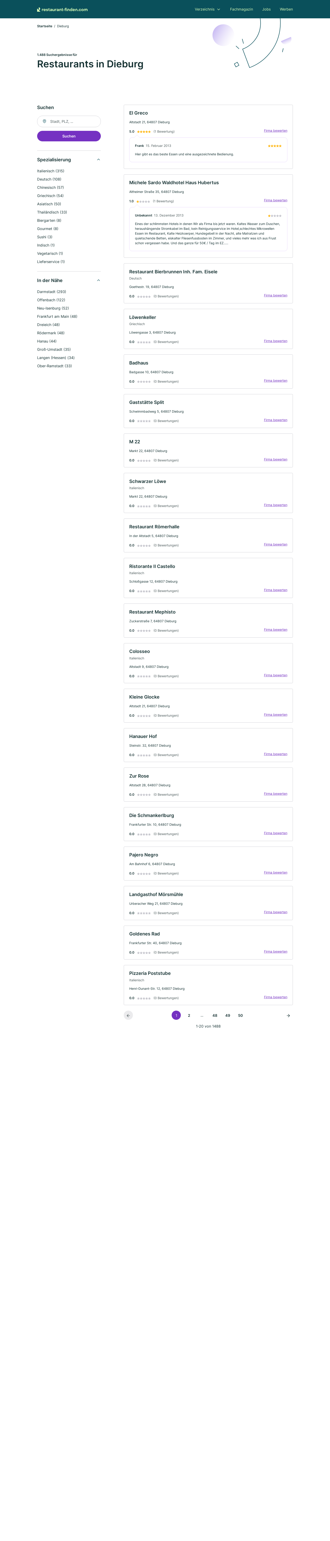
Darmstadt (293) (51, 292)
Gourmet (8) (47, 229)
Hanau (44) (47, 341)
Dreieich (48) (48, 325)
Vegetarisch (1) (50, 253)
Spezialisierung (54, 160)
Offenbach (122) (51, 300)
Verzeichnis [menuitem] (204, 9)
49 (227, 1018)
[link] (208, 137)
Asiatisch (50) (49, 204)
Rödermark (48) (51, 333)
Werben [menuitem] (286, 9)
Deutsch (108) (49, 179)
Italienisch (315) (50, 171)
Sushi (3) (44, 237)
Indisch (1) (46, 245)
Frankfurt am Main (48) (57, 316)
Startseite (44, 26)
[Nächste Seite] (288, 1018)
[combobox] (69, 121)
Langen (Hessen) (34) (56, 358)
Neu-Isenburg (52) (53, 308)
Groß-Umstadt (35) (54, 349)
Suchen (69, 136)
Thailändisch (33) (52, 212)
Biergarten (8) (49, 220)
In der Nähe (50, 280)
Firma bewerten (275, 131)
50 (240, 1018)
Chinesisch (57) (50, 187)
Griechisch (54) (50, 196)
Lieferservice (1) (51, 262)
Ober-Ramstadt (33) (54, 366)
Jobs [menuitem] (266, 9)
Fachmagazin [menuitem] (241, 9)
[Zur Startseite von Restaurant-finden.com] (62, 9)
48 (214, 1018)
